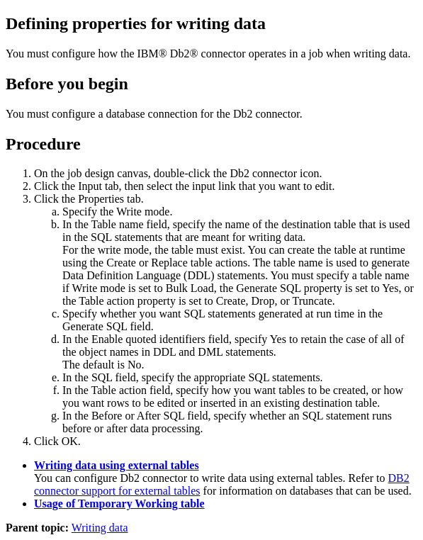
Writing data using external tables (116, 465)
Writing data (100, 528)
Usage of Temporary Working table (119, 503)
